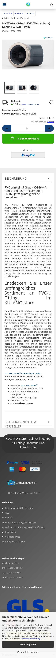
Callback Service (12, 536)
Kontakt (8, 517)
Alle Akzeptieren (28, 644)
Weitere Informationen (28, 652)
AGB (7, 512)
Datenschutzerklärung (30, 638)
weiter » (19, 13)
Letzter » (30, 13)
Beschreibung (15, 178)
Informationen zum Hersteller (20, 423)
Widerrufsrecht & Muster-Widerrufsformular (25, 527)
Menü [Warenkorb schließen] (4, 4)
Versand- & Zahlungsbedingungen (21, 522)
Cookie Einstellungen (15, 541)
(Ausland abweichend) (30, 104)
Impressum (10, 532)
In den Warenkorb (24, 138)
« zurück (8, 13)
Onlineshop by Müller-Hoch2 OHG (24, 493)
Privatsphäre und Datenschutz (19, 508)
